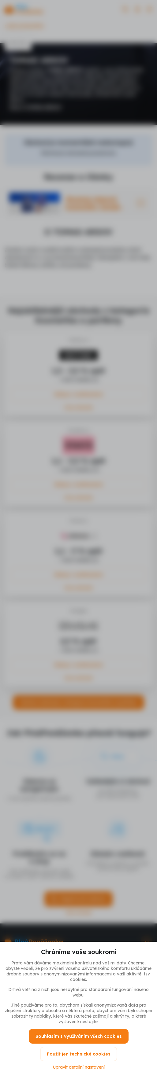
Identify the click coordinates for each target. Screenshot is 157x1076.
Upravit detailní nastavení (79, 1067)
